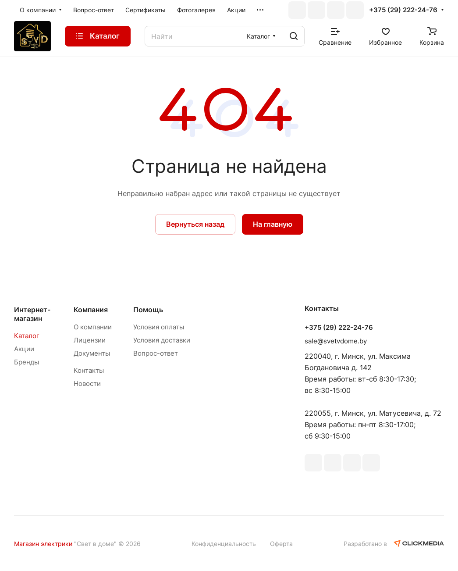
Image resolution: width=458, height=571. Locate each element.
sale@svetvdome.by (336, 341)
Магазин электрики (43, 543)
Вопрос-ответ (155, 353)
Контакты (89, 370)
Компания (91, 309)
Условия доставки (161, 340)
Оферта (281, 543)
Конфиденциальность (224, 543)
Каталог (26, 336)
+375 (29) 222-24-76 (403, 10)
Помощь (148, 309)
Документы (92, 353)
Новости (87, 383)
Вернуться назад (195, 224)
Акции (24, 349)
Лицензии (90, 340)
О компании (93, 327)
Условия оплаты (158, 327)
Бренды (26, 362)
